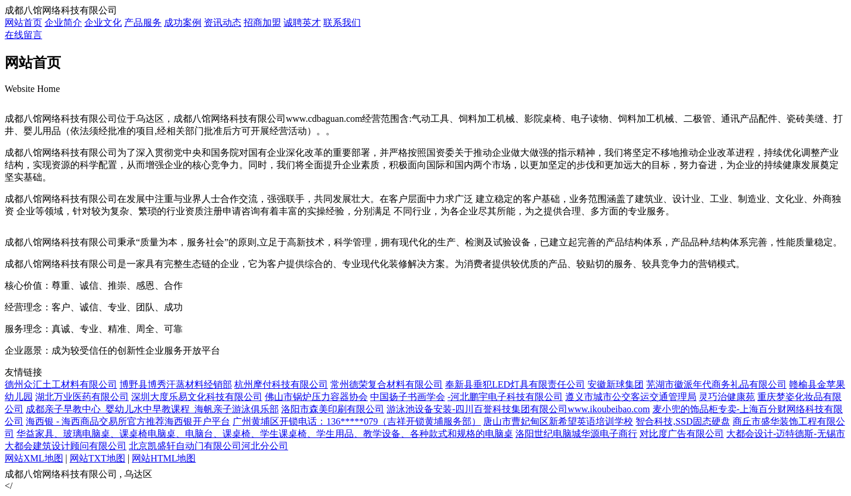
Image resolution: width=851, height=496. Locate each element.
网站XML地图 (34, 458)
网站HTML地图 (164, 458)
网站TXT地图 (97, 458)
